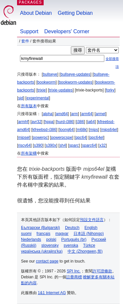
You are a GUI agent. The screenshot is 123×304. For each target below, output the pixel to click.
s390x (51, 145)
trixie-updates (60, 90)
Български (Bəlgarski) (40, 227)
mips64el (109, 129)
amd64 (62, 114)
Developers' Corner (66, 31)
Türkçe (89, 245)
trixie (41, 90)
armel (101, 114)
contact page (47, 261)
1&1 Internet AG (52, 293)
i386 (80, 121)
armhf (23, 121)
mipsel (24, 137)
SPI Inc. (74, 271)
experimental (38, 98)
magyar (62, 233)
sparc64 (89, 145)
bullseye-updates (76, 74)
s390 (38, 145)
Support (29, 31)
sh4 (62, 145)
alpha (47, 114)
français (43, 233)
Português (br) (74, 239)
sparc (74, 145)
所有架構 (29, 153)
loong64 (66, 129)
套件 (25, 41)
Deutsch (72, 227)
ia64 (91, 121)
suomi (26, 233)
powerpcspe (61, 137)
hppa (49, 121)
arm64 (86, 114)
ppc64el (96, 137)
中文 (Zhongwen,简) (85, 251)
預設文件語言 (92, 219)
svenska (71, 245)
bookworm (46, 82)
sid (20, 98)
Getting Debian (75, 13)
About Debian (36, 13)
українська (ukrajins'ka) (42, 251)
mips (94, 129)
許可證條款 (102, 271)
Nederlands (31, 239)
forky (110, 90)
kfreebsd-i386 (44, 129)
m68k (81, 129)
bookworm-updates (75, 82)
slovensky (50, 245)
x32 (102, 145)
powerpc (40, 137)
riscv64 (24, 145)
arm (74, 114)
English (91, 227)
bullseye (50, 74)
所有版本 (29, 106)
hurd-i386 (65, 121)
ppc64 (80, 137)
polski (51, 239)
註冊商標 (74, 277)
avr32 (36, 121)
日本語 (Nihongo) (88, 233)
